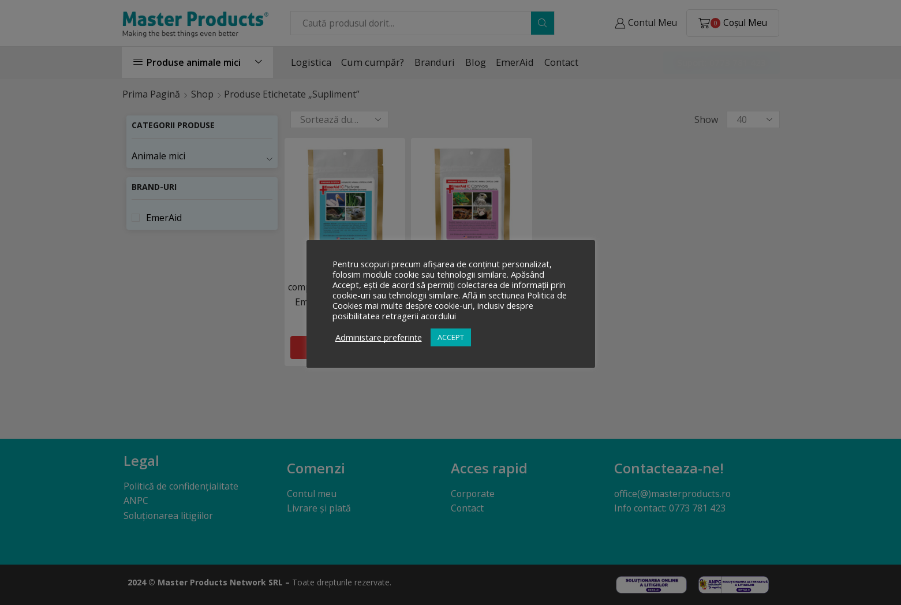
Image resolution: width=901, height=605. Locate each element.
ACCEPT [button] (451, 337)
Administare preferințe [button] (378, 337)
